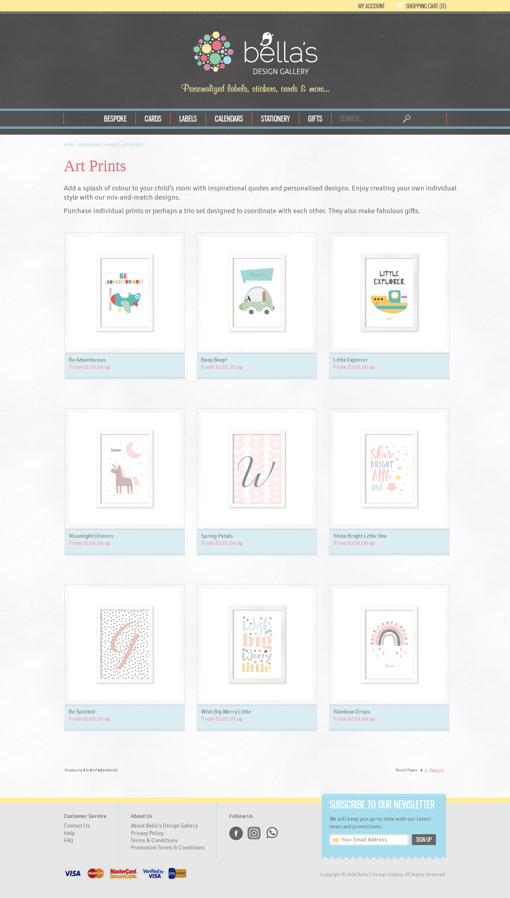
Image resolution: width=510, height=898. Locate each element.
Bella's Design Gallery (255, 55)
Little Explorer (350, 360)
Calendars (229, 118)
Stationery (275, 118)
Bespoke (115, 118)
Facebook (236, 833)
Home (69, 145)
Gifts (315, 118)
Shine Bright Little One (360, 536)
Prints (112, 145)
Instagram (254, 833)
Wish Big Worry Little (226, 711)
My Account (371, 6)
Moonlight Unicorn (91, 536)
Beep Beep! (214, 360)
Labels (188, 118)
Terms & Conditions (154, 840)
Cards (153, 118)
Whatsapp (272, 833)
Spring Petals (217, 536)
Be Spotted (82, 711)
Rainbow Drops (351, 711)
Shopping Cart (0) (426, 6)
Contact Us (77, 825)
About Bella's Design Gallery (164, 825)
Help (69, 833)
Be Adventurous (87, 360)
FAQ (68, 840)
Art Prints (133, 145)
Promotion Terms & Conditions (168, 847)
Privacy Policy (147, 833)
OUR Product (90, 145)
